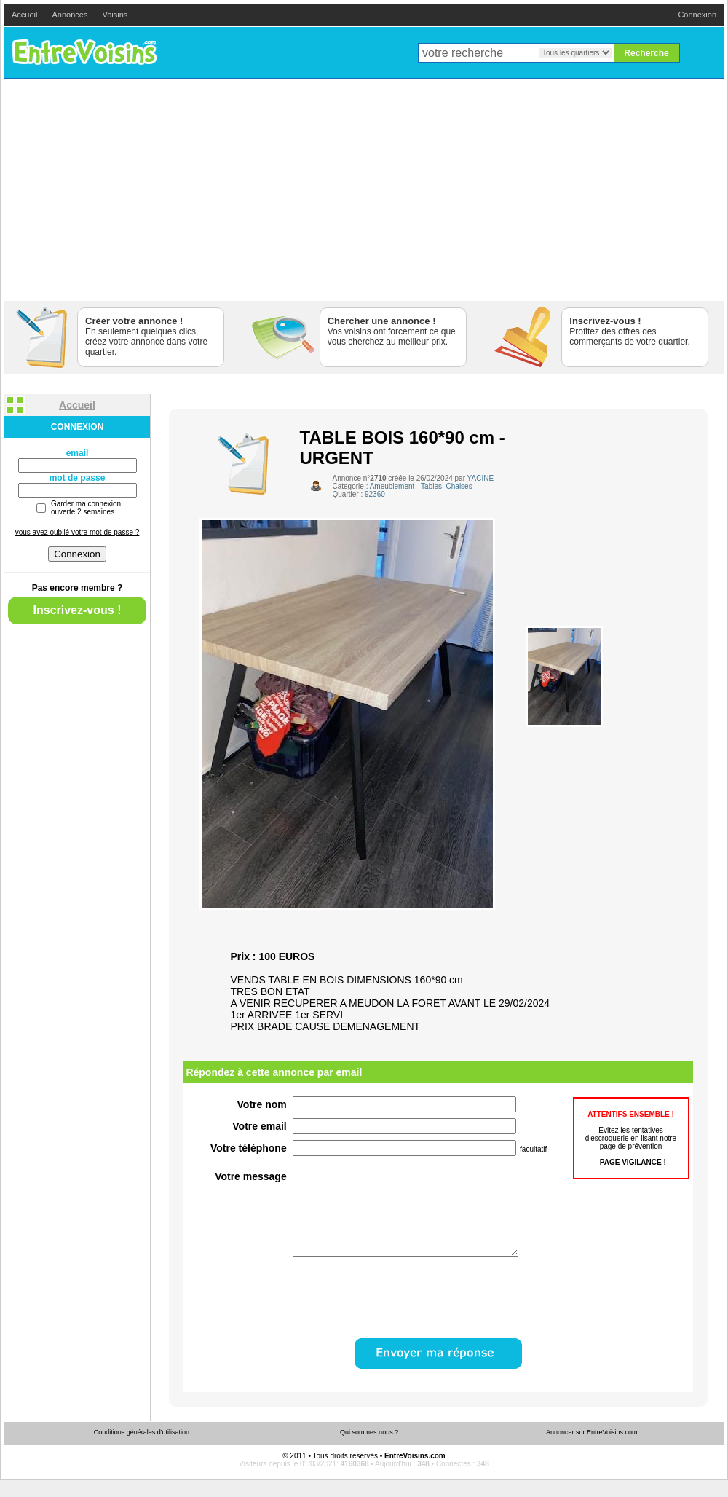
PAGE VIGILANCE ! (633, 1162)
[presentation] (403, 1314)
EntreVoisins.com (84, 52)
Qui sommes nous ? (369, 1449)
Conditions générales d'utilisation (141, 1449)
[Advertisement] (364, 190)
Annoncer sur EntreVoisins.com (592, 1449)
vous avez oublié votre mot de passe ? (77, 532)
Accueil (24, 14)
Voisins (114, 14)
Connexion (697, 14)
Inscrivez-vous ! (77, 610)
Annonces (69, 14)
